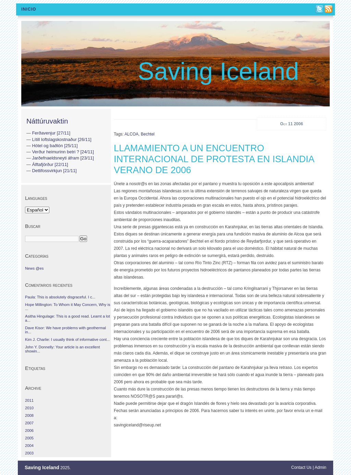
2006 (29, 430)
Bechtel (148, 134)
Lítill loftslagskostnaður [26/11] (61, 139)
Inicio (28, 9)
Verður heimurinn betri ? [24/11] (63, 151)
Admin (320, 467)
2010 (29, 408)
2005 (29, 438)
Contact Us (301, 467)
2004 (29, 446)
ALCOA (131, 134)
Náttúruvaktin (47, 121)
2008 (29, 415)
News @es (34, 268)
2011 (29, 400)
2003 (29, 453)
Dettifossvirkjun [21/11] (54, 170)
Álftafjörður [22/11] (50, 164)
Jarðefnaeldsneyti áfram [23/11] (63, 158)
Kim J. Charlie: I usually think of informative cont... (67, 339)
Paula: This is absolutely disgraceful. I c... (60, 297)
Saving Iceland (218, 71)
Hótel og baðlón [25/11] (54, 145)
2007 (29, 423)
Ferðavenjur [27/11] (51, 133)
